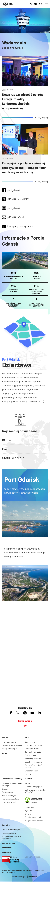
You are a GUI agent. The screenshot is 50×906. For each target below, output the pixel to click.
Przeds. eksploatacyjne (11, 830)
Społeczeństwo (8, 792)
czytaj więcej (41, 117)
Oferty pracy (29, 814)
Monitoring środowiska (34, 758)
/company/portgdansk (20, 226)
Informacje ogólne (9, 742)
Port (5, 449)
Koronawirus (25, 720)
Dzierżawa (17, 365)
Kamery (28, 774)
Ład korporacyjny (9, 795)
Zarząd (27, 783)
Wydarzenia (14, 42)
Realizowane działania (10, 799)
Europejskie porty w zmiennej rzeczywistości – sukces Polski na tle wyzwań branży (24, 167)
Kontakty (6, 825)
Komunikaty (29, 807)
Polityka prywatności (33, 817)
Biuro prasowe (8, 843)
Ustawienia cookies (32, 857)
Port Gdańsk (11, 359)
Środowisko (6, 789)
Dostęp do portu (31, 755)
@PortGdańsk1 (15, 217)
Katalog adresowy (9, 833)
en (35, 4)
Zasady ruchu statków (33, 762)
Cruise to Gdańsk (31, 771)
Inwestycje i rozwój (32, 749)
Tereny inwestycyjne (9, 749)
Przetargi (6, 852)
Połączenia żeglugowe (33, 745)
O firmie (28, 778)
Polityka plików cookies (34, 820)
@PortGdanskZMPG (18, 199)
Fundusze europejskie (33, 787)
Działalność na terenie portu (12, 745)
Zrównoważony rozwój (12, 778)
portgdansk (13, 190)
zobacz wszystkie (12, 47)
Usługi (5, 753)
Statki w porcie (13, 458)
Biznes (7, 440)
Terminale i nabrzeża (33, 752)
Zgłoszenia (29, 810)
